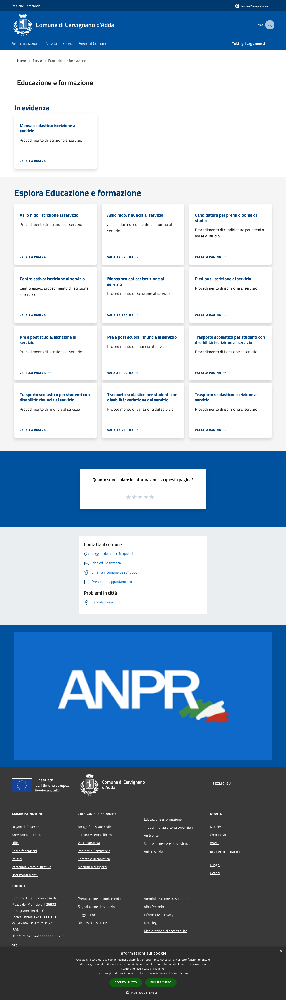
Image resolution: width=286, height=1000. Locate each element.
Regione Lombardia (26, 5)
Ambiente (151, 835)
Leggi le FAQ (87, 914)
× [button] (281, 951)
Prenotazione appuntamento (99, 898)
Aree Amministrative (27, 834)
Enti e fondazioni (24, 850)
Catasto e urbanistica (94, 858)
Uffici (15, 842)
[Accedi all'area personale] (251, 6)
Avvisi (214, 842)
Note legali (152, 922)
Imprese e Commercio (94, 850)
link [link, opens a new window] (186, 973)
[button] (143, 992)
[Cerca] (269, 24)
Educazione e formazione (163, 819)
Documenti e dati (25, 875)
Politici (17, 858)
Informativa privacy (158, 914)
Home (21, 60)
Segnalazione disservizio (96, 906)
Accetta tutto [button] (126, 982)
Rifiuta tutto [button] (161, 982)
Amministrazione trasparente (166, 898)
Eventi (215, 873)
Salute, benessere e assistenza (167, 843)
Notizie (215, 826)
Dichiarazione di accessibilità (165, 930)
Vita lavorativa (89, 842)
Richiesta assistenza (93, 922)
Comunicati (218, 834)
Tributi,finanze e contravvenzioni (169, 827)
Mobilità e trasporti (92, 867)
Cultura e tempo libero (95, 834)
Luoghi (215, 865)
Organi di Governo (25, 826)
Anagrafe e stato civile (95, 826)
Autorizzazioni (155, 851)
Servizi (37, 60)
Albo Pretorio (154, 906)
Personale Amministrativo (31, 867)
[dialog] (143, 973)
